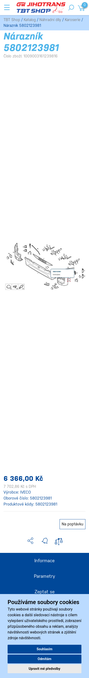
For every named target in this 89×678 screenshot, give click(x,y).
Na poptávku (72, 524)
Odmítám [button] (45, 659)
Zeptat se (45, 591)
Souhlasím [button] (44, 649)
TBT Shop (12, 19)
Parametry (44, 576)
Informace (44, 560)
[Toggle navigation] (7, 7)
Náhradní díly (50, 19)
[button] (30, 540)
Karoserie (72, 19)
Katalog (30, 19)
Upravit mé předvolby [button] (44, 669)
